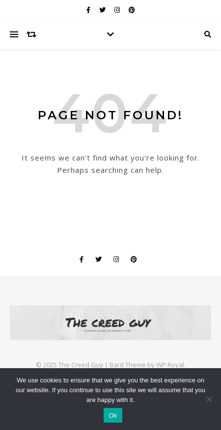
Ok (113, 415)
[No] (209, 399)
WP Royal (170, 364)
